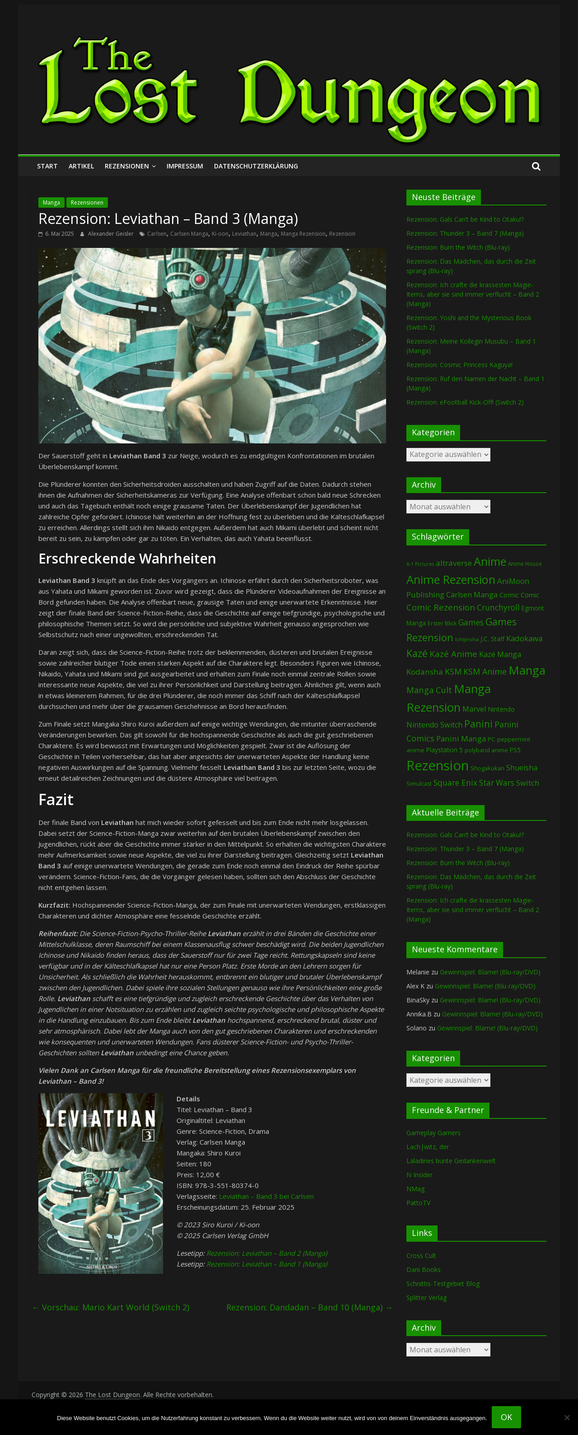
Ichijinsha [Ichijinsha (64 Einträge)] (467, 639)
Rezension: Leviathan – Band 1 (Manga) (266, 1263)
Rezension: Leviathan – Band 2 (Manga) (266, 1253)
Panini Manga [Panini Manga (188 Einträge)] (461, 738)
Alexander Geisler (111, 234)
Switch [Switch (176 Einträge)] (527, 783)
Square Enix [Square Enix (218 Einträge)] (455, 782)
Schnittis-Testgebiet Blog (443, 1283)
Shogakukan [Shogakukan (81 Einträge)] (487, 768)
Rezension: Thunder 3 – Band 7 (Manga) (465, 233)
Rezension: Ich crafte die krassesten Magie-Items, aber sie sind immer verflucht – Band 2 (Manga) (472, 294)
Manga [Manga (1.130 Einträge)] (526, 670)
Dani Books (423, 1269)
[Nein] (566, 1417)
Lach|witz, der (427, 1146)
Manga (51, 202)
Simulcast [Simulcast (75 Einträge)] (419, 783)
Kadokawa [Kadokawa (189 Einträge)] (524, 638)
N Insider (419, 1174)
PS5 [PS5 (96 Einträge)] (515, 749)
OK (506, 1417)
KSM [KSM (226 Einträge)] (453, 671)
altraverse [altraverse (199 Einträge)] (454, 563)
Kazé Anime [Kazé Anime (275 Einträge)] (453, 653)
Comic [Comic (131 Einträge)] (509, 594)
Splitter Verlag (426, 1297)
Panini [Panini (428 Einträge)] (478, 724)
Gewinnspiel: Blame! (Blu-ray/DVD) (490, 972)
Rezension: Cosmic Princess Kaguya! (459, 364)
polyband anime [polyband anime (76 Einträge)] (486, 750)
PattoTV (418, 1202)
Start (47, 166)
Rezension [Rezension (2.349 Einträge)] (437, 765)
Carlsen (157, 234)
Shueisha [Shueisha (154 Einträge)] (521, 768)
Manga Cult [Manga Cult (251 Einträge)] (429, 689)
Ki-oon (220, 234)
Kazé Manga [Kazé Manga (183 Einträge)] (500, 654)
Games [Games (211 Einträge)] (471, 622)
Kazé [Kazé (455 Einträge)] (417, 653)
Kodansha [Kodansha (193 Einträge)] (424, 671)
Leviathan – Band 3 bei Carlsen (266, 1196)
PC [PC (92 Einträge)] (491, 739)
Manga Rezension (303, 234)
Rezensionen (127, 166)
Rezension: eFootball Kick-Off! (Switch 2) (465, 402)
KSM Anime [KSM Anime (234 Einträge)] (485, 671)
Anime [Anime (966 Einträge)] (490, 561)
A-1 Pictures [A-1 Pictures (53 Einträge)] (420, 564)
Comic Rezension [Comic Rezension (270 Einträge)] (440, 607)
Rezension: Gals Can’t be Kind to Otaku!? (465, 219)
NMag (415, 1188)
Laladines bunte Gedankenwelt (451, 1160)
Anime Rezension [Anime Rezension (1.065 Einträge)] (450, 579)
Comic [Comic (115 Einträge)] (530, 595)
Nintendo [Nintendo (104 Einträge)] (501, 709)
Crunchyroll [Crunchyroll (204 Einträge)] (498, 607)
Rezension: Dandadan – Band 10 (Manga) (309, 1307)
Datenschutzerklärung (256, 166)
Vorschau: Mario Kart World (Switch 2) (110, 1307)
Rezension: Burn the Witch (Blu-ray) (458, 247)
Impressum (185, 166)
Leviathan (244, 234)
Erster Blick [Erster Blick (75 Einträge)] (442, 623)
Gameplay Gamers (433, 1132)
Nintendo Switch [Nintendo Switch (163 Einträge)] (434, 725)
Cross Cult (421, 1255)
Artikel (81, 166)
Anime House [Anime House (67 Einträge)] (525, 563)
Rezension (342, 234)
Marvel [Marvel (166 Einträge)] (474, 709)
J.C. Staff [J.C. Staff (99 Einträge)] (492, 638)
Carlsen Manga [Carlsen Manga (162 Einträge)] (472, 595)
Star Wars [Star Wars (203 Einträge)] (496, 783)
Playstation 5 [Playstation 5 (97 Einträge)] (444, 749)
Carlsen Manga (189, 234)
